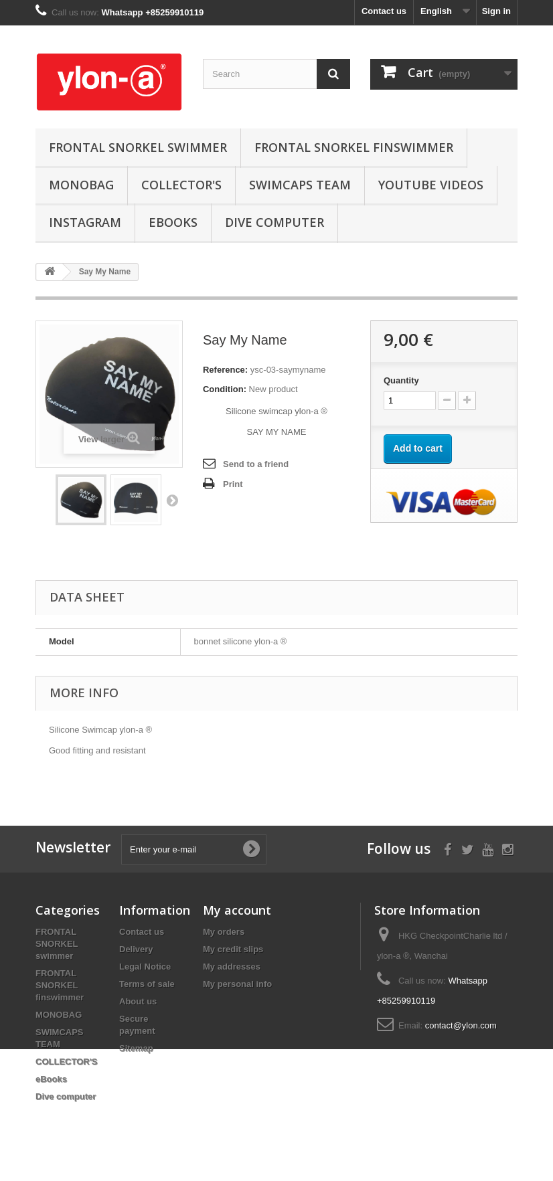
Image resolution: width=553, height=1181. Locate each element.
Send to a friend (256, 464)
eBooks (173, 222)
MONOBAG (81, 185)
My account (237, 910)
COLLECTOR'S (181, 185)
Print (233, 484)
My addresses (231, 967)
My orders (223, 932)
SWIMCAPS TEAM (300, 185)
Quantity (401, 380)
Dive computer (274, 222)
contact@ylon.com (461, 1025)
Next (172, 500)
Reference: (225, 370)
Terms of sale (147, 984)
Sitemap (136, 1048)
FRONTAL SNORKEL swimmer (138, 147)
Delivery (136, 949)
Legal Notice (145, 967)
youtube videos (430, 185)
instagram (85, 222)
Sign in (496, 11)
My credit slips (233, 949)
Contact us (384, 11)
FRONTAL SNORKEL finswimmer (353, 147)
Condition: (224, 389)
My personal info (237, 984)
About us (138, 1001)
